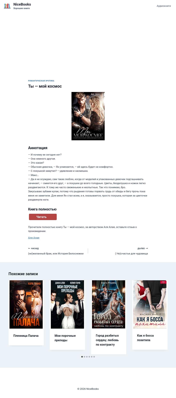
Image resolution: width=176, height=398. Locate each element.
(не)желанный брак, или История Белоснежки (57, 250)
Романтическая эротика (41, 81)
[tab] (82, 357)
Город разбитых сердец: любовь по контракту (107, 340)
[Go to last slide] (14, 317)
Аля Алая (33, 237)
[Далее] (162, 317)
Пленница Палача (26, 335)
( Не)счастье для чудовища (119, 250)
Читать (41, 217)
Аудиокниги (164, 5)
